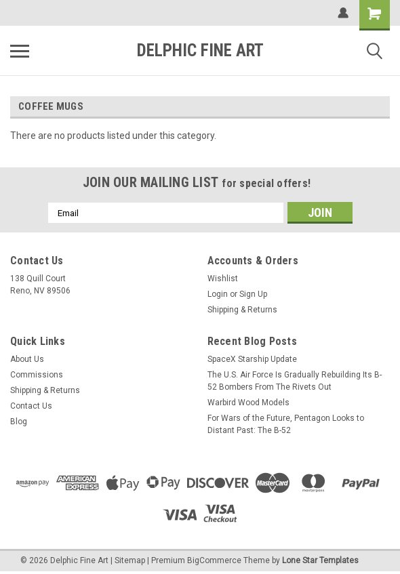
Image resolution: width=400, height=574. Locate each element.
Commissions (36, 375)
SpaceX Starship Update (252, 359)
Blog (18, 421)
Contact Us (31, 406)
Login (217, 294)
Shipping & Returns (242, 309)
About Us (27, 359)
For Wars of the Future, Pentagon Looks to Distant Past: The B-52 (285, 424)
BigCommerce (214, 560)
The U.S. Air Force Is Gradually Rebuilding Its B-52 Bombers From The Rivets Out (294, 381)
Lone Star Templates (320, 560)
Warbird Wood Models (248, 402)
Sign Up (253, 294)
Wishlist (222, 278)
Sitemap (130, 560)
